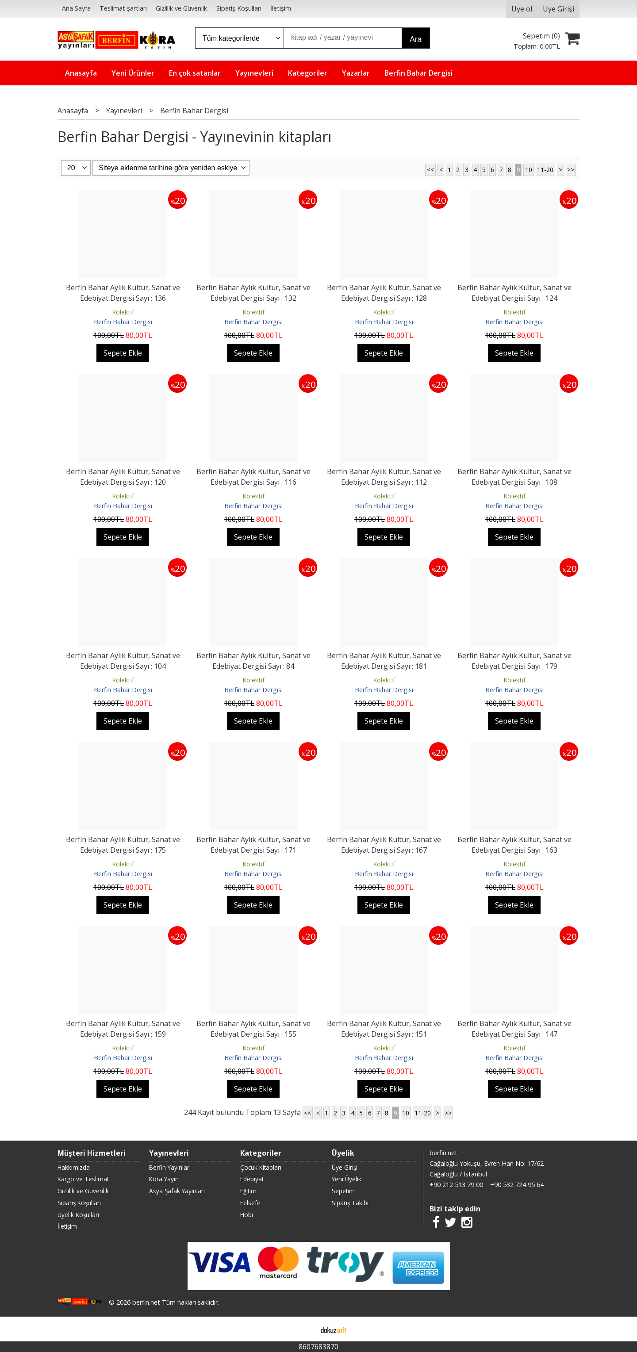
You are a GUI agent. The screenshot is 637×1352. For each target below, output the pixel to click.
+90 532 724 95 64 (517, 1184)
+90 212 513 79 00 (456, 1184)
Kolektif (123, 312)
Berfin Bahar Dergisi (123, 322)
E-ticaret (304, 1329)
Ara (416, 39)
